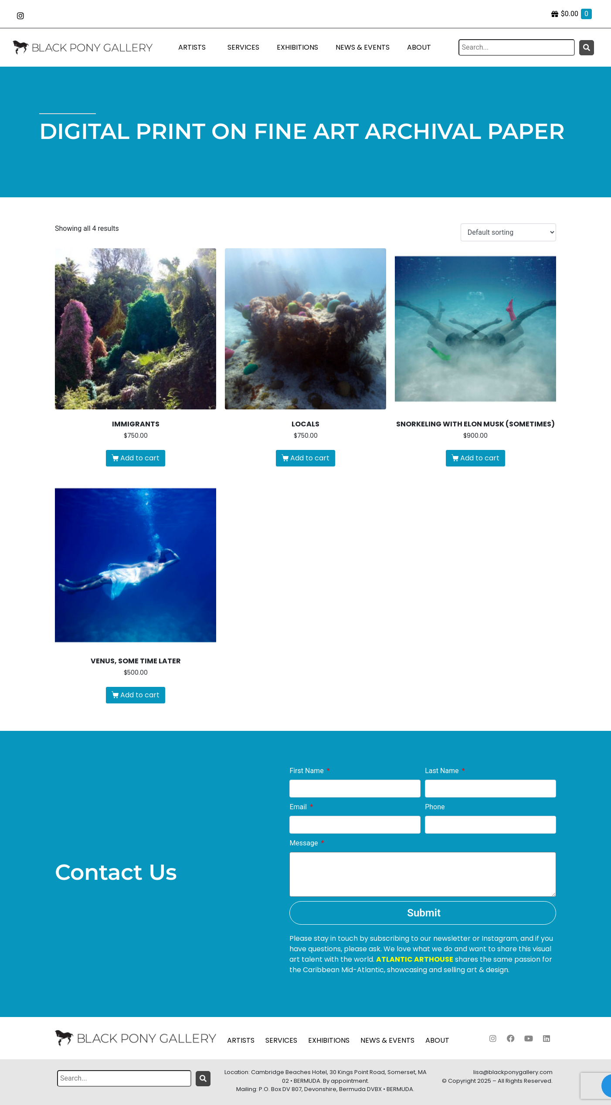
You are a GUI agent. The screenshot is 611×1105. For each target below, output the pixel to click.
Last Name (442, 771)
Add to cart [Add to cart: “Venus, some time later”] (140, 695)
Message (304, 843)
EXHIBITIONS (297, 47)
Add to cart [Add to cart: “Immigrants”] (140, 458)
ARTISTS (192, 47)
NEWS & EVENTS (363, 47)
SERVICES (243, 47)
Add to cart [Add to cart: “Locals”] (309, 458)
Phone (435, 807)
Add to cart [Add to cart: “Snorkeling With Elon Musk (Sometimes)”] (479, 458)
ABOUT (419, 47)
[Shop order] (508, 232)
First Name (307, 771)
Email (299, 807)
